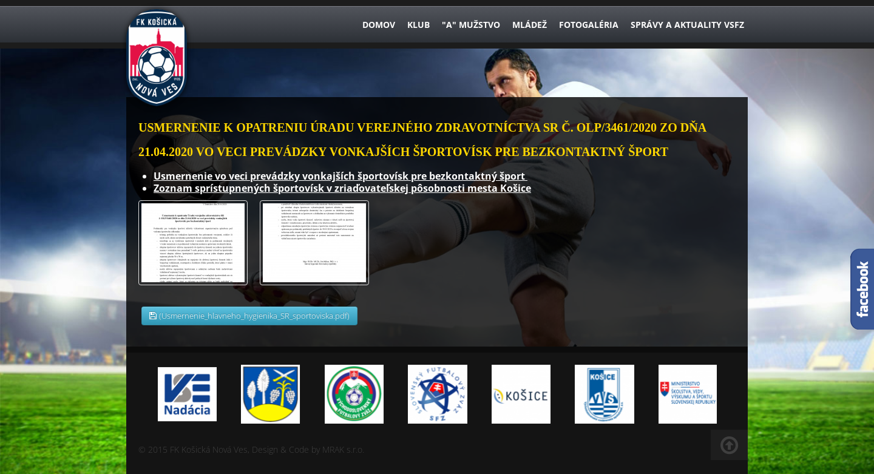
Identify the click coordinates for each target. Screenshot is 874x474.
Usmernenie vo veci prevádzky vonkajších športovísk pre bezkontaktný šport (340, 176)
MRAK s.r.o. (343, 449)
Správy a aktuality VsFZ (687, 24)
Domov (378, 24)
